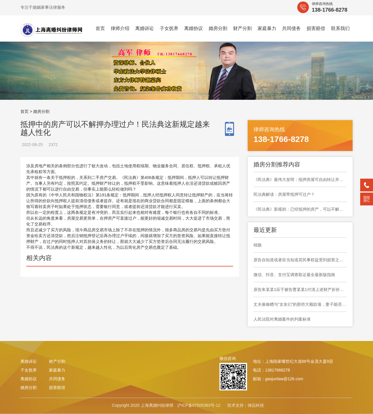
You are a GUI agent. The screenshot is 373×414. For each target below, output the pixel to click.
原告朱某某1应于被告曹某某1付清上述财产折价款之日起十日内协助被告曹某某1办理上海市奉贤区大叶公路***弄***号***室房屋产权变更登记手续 (300, 289)
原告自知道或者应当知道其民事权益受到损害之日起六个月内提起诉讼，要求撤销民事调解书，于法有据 (300, 259)
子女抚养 (169, 28)
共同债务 (291, 28)
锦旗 (258, 245)
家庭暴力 (267, 28)
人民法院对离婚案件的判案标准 (282, 319)
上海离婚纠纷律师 (157, 405)
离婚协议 (193, 28)
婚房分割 (218, 28)
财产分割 (242, 28)
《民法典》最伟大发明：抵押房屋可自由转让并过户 (300, 179)
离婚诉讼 (144, 28)
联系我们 (340, 28)
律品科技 (256, 405)
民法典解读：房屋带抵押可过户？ (284, 194)
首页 (100, 28)
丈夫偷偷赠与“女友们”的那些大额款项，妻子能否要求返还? (300, 304)
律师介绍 (120, 28)
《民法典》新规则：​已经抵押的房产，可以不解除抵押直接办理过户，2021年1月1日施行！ (300, 209)
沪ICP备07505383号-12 (198, 405)
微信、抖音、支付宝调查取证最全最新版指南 (294, 274)
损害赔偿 (316, 28)
